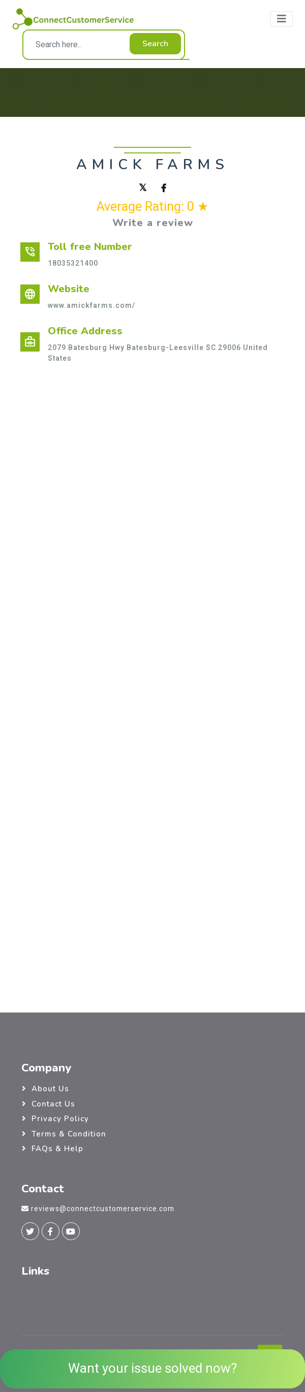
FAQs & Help (57, 1149)
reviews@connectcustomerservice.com (102, 1209)
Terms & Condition (69, 1134)
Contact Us (53, 1104)
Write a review (152, 223)
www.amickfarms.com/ (91, 305)
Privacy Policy (60, 1119)
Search (155, 43)
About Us (50, 1089)
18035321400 (73, 263)
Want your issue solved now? (152, 1368)
